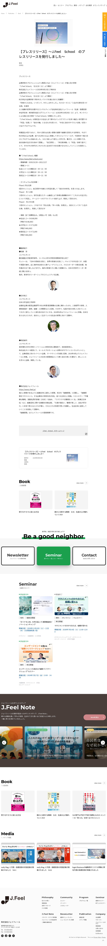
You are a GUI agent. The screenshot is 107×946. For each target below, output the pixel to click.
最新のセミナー (100, 900)
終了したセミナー (101, 903)
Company (101, 914)
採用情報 (98, 930)
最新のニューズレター (66, 917)
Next (103, 743)
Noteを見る (95, 717)
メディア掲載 (83, 919)
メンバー (62, 900)
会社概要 (89, 5)
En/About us (99, 933)
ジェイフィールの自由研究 (49, 919)
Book (19, 13)
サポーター (99, 919)
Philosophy (48, 897)
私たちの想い (45, 900)
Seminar (53, 556)
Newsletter (18, 556)
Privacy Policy (97, 937)
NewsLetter (66, 914)
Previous (4, 743)
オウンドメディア (99, 5)
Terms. (104, 937)
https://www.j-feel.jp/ (27, 389)
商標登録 (98, 925)
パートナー (63, 903)
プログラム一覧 (83, 900)
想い (55, 5)
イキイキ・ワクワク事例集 (49, 917)
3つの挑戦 (45, 908)
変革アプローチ (46, 905)
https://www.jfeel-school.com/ (31, 159)
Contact (89, 556)
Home (2, 13)
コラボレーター (64, 905)
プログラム (69, 5)
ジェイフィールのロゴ (101, 922)
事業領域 (44, 903)
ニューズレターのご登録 (67, 919)
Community (66, 897)
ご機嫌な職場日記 (47, 922)
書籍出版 (81, 917)
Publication (11, 13)
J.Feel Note (48, 914)
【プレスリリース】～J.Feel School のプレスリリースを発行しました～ (46, 13)
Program (83, 897)
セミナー (61, 5)
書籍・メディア (79, 5)
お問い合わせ (99, 928)
